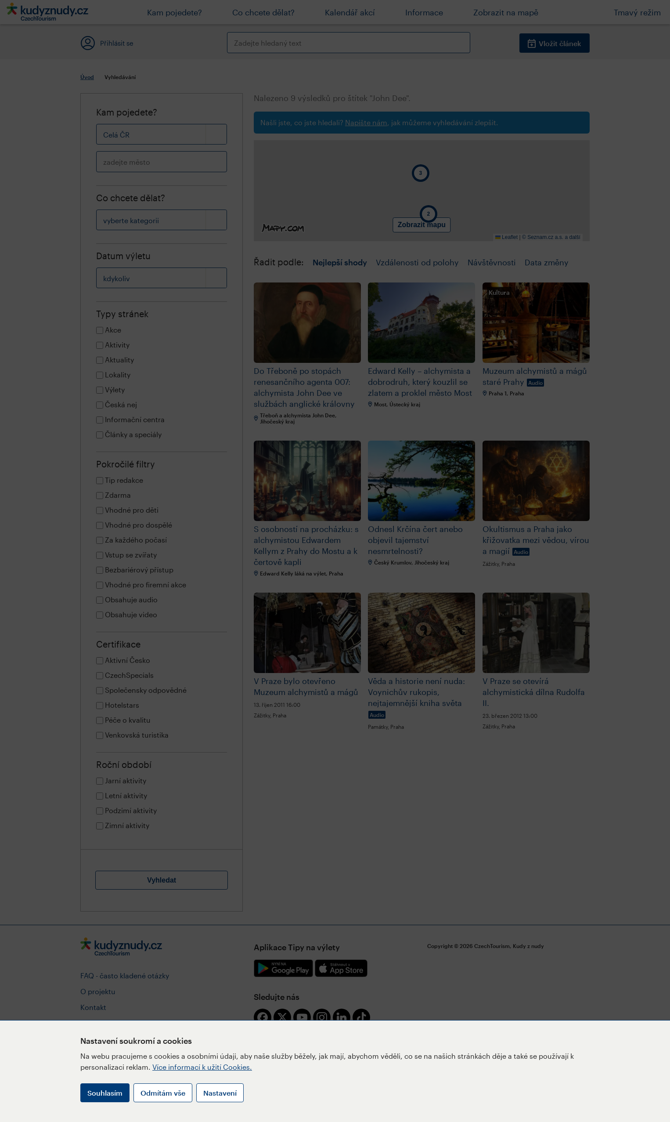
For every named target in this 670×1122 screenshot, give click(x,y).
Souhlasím (104, 1093)
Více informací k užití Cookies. (202, 1067)
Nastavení (220, 1093)
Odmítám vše (162, 1093)
